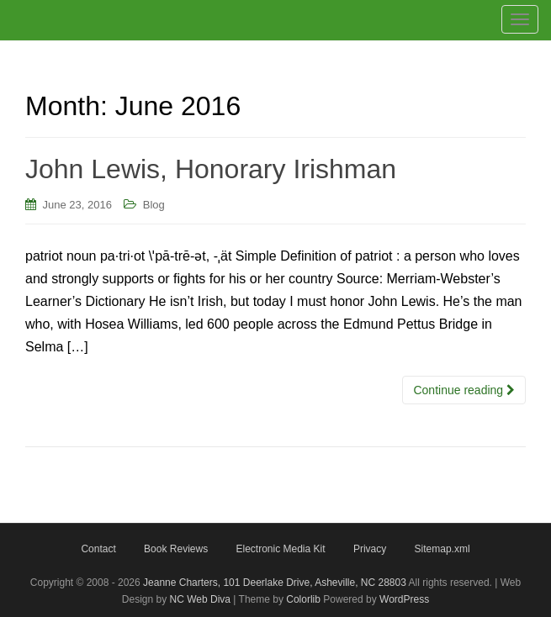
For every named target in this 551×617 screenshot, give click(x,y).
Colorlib (303, 599)
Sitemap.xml (442, 549)
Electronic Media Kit (280, 549)
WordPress (404, 599)
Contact (98, 549)
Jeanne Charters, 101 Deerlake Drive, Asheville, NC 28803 (273, 582)
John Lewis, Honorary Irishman (210, 169)
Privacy (369, 549)
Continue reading (464, 390)
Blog (154, 204)
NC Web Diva (200, 599)
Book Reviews (176, 549)
